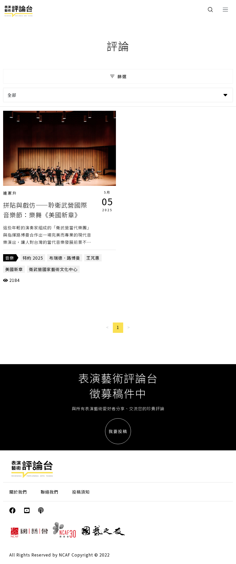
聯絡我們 (49, 492)
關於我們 (18, 492)
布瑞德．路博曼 (64, 258)
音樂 (9, 258)
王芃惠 (93, 258)
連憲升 (10, 193)
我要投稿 (118, 431)
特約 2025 (33, 258)
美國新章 (14, 269)
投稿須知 (81, 492)
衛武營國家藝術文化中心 (53, 269)
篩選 (118, 76)
